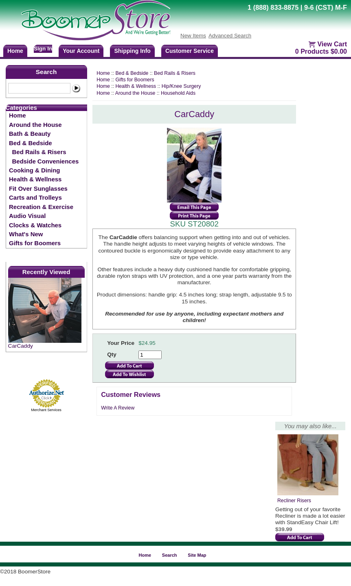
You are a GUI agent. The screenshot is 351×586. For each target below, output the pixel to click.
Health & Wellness (35, 179)
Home (17, 115)
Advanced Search (229, 36)
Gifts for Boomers (35, 243)
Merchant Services (46, 410)
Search (46, 71)
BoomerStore (96, 20)
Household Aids (178, 93)
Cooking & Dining (34, 170)
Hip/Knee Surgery (181, 86)
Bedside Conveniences (45, 161)
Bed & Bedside (30, 142)
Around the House (35, 124)
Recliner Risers (294, 500)
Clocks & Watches (35, 225)
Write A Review (117, 408)
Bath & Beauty (29, 133)
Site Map (197, 555)
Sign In (43, 49)
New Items (193, 36)
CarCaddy (20, 346)
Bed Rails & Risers (39, 151)
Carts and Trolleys (35, 197)
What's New (26, 234)
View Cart (332, 44)
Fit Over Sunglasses (38, 188)
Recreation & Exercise (41, 206)
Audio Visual (27, 215)
